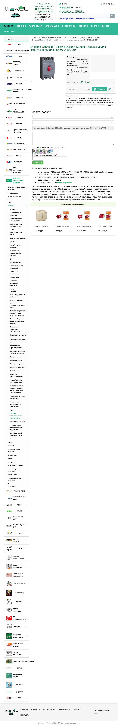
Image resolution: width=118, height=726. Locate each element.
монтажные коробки (15, 465)
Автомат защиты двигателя (16, 214)
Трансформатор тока (17, 422)
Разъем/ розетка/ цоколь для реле (16, 381)
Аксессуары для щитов (16, 234)
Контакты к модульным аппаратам (14, 283)
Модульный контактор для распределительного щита (18, 338)
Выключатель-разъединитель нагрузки (15, 253)
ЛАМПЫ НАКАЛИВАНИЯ (15, 558)
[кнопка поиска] (112, 16)
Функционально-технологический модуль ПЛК (16, 427)
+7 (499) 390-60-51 (45, 12)
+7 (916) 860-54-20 (45, 17)
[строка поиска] (84, 16)
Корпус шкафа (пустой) (15, 290)
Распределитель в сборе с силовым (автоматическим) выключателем (16, 389)
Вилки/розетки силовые (15, 246)
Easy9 (10, 442)
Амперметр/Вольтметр (18, 238)
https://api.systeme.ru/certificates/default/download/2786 (68, 72)
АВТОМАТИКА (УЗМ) (14, 518)
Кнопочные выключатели (15, 273)
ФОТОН (14, 668)
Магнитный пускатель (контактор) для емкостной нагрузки (18, 313)
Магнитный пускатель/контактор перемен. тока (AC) (18, 321)
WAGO (14, 511)
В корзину (99, 89)
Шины (12, 439)
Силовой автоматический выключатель (16, 416)
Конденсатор (14, 277)
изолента (91, 19)
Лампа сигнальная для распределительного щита (17, 304)
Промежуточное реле (17, 367)
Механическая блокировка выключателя (15, 329)
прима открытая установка (14, 470)
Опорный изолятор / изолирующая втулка (17, 353)
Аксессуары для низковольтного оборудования (16, 227)
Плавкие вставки (16, 361)
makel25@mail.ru (45, 9)
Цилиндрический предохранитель (16, 434)
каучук (10, 462)
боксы (10, 459)
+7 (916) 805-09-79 (45, 14)
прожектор (75, 19)
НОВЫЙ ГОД (15, 593)
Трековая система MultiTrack (14, 479)
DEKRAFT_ (14, 209)
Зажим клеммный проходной (16, 267)
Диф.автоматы (15, 262)
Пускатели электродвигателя (16, 376)
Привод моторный (16, 364)
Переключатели (15, 357)
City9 (10, 202)
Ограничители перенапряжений (16, 347)
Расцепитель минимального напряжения (15, 404)
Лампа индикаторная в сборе (17, 296)
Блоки (12, 242)
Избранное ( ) (73, 10)
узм (61, 19)
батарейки (67, 19)
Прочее (12, 371)
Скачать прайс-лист (102, 712)
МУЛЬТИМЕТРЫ (15, 584)
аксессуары (12, 455)
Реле (11, 410)
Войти (65, 4)
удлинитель (83, 19)
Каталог (9, 39)
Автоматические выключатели (16, 220)
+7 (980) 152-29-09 (45, 20)
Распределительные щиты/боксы (17, 398)
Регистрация (109, 4)
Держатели (14, 259)
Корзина (66, 7)
